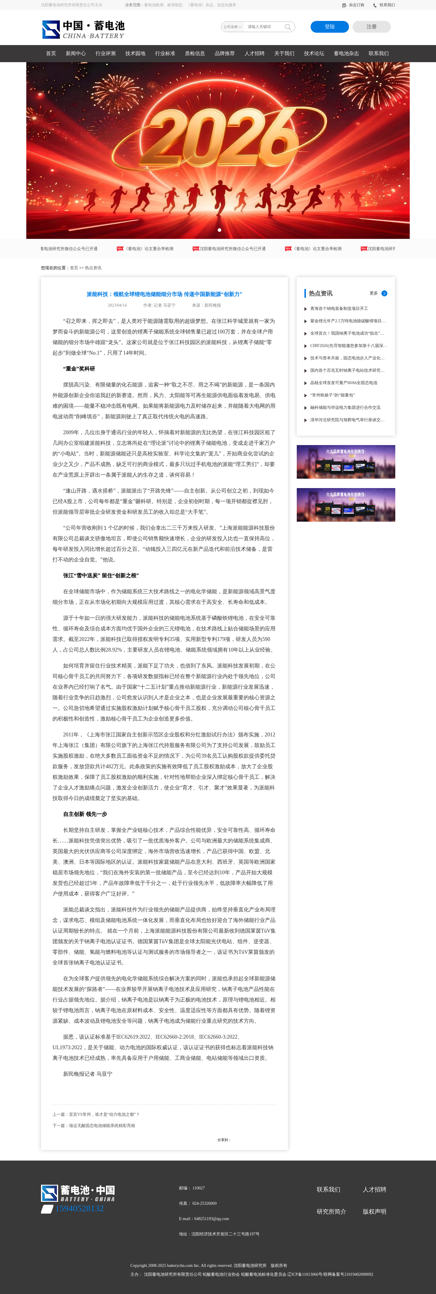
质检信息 (195, 53)
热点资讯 (93, 268)
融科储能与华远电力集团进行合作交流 (345, 407)
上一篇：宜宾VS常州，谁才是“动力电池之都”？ (96, 1114)
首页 (51, 53)
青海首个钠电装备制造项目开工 (339, 308)
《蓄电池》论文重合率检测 (150, 249)
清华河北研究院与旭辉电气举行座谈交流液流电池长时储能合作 (348, 420)
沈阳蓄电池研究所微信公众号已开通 (65, 249)
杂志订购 (353, 5)
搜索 (288, 27)
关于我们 (284, 53)
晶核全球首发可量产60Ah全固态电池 (343, 383)
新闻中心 (76, 53)
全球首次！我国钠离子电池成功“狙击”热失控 (348, 333)
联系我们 (384, 5)
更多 (374, 293)
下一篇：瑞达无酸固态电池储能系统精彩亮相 (94, 1125)
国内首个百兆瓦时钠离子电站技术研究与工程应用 (348, 370)
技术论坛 (314, 53)
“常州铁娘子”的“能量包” (332, 395)
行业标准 (165, 53)
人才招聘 (255, 53)
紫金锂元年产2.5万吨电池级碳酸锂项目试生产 (348, 321)
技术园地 (135, 53)
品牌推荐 (225, 53)
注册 (372, 26)
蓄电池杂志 (346, 53)
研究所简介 (331, 1211)
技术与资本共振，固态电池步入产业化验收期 (348, 358)
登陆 (330, 26)
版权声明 (374, 1211)
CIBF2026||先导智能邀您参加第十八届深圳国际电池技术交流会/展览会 (348, 345)
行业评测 (106, 53)
